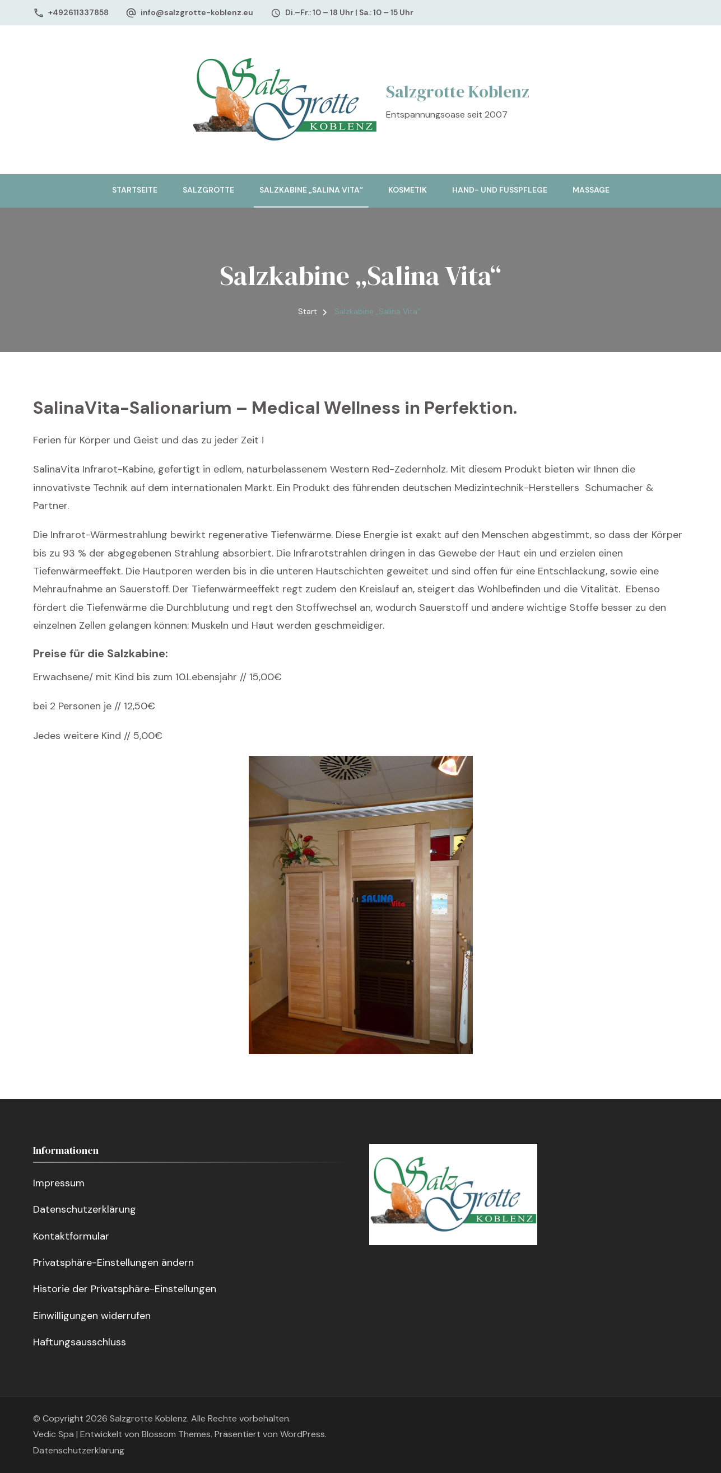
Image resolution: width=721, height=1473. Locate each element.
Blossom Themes (176, 1434)
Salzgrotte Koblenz (457, 91)
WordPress (302, 1434)
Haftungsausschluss (79, 1342)
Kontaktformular (71, 1236)
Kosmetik (407, 190)
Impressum (59, 1183)
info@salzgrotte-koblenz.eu (197, 12)
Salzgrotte (208, 190)
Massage (591, 190)
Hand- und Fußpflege (499, 190)
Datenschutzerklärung (84, 1209)
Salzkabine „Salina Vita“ (311, 190)
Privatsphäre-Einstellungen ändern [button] (113, 1262)
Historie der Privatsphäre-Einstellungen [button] (124, 1289)
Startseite (134, 190)
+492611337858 (78, 12)
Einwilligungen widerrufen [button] (92, 1315)
